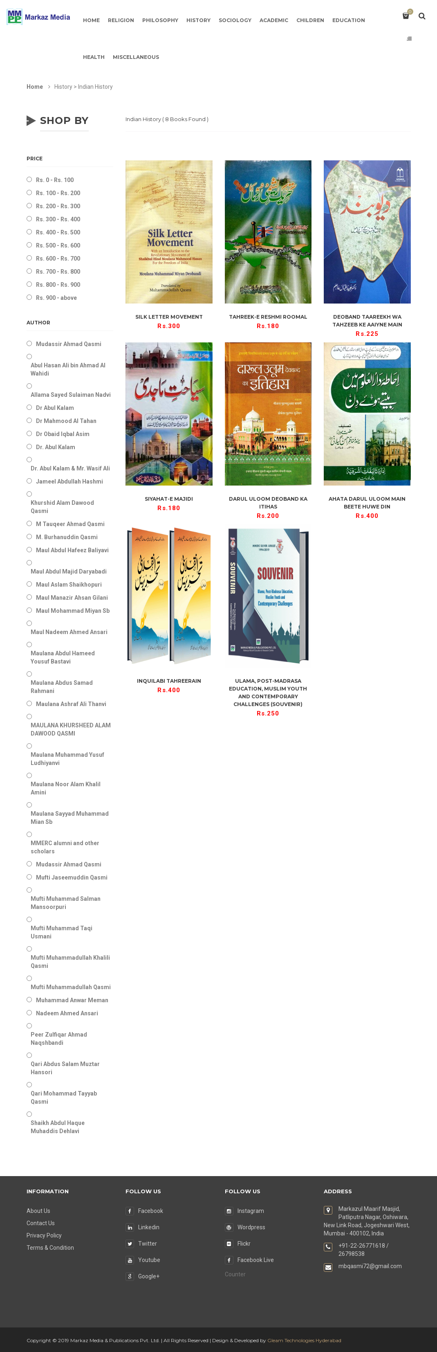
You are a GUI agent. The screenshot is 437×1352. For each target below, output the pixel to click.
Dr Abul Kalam (55, 408)
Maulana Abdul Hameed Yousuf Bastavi (63, 657)
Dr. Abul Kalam (55, 447)
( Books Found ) (166, 119)
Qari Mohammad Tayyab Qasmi (64, 1097)
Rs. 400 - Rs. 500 (58, 232)
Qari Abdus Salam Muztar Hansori (65, 1068)
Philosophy (160, 20)
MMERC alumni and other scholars (65, 847)
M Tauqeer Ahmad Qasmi (70, 524)
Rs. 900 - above (56, 298)
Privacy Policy (44, 1235)
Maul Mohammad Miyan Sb (73, 610)
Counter (235, 1274)
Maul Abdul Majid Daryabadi (69, 571)
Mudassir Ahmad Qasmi (68, 344)
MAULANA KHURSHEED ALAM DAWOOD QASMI (71, 729)
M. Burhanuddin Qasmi (67, 537)
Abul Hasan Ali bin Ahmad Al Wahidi (68, 369)
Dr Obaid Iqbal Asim (63, 434)
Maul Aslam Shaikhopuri (69, 584)
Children (310, 20)
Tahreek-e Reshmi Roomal (268, 317)
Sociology (235, 20)
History (198, 20)
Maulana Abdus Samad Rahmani (62, 686)
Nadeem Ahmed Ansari (67, 1013)
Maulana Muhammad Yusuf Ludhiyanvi (67, 758)
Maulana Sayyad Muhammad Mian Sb (70, 817)
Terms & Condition (50, 1247)
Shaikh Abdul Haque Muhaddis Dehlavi (58, 1127)
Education (348, 20)
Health (94, 57)
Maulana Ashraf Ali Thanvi (71, 704)
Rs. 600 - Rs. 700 (58, 258)
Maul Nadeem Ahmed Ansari (69, 632)
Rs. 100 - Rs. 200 (58, 193)
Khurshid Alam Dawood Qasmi (62, 506)
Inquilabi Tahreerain (169, 681)
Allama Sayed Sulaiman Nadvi (71, 394)
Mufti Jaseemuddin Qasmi (72, 877)
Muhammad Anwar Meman (72, 1000)
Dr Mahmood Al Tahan (66, 421)
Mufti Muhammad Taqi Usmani (61, 932)
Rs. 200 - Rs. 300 (58, 206)
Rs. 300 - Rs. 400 (58, 219)
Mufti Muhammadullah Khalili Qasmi (70, 961)
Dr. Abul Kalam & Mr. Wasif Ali (70, 468)
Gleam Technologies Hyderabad (304, 1340)
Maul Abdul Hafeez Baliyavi (72, 550)
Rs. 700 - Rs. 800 (58, 271)
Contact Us (41, 1223)
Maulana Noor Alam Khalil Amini (66, 788)
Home (91, 20)
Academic (274, 20)
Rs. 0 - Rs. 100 (55, 180)
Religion (121, 20)
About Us (38, 1211)
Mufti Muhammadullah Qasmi (71, 987)
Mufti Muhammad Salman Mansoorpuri (66, 902)
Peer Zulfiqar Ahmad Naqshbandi (59, 1038)
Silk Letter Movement (169, 317)
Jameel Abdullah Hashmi (69, 481)
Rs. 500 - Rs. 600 (58, 245)
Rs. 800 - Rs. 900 (58, 284)
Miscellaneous (136, 57)
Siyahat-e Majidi (169, 499)
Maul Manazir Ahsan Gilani (72, 597)
